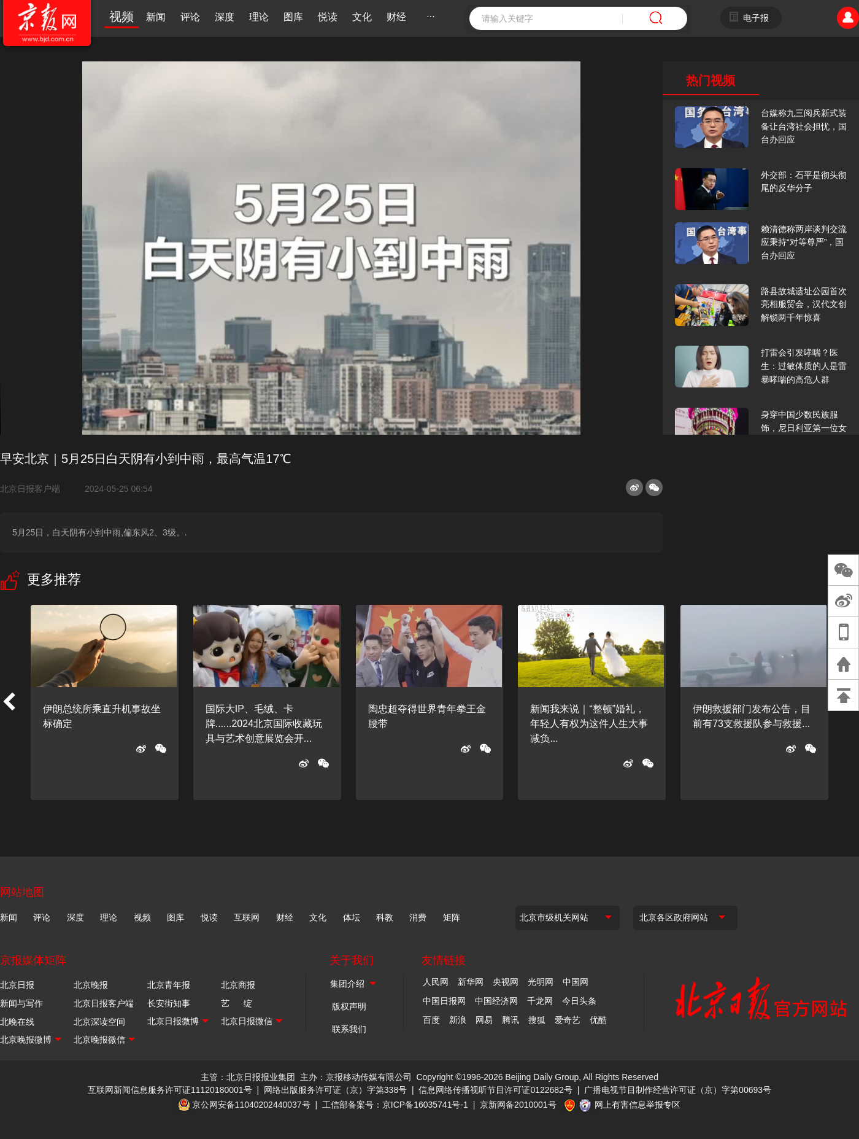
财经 (396, 17)
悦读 (327, 17)
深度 (224, 17)
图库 (293, 17)
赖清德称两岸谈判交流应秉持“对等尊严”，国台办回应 (804, 242)
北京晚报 (91, 985)
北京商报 (238, 985)
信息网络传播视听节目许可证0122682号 (495, 1090)
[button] (8, 702)
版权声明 (349, 1006)
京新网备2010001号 (518, 1105)
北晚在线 (17, 1022)
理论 (259, 17)
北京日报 (17, 985)
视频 (121, 16)
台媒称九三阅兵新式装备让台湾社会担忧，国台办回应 (804, 126)
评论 (190, 17)
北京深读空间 (99, 1022)
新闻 (156, 17)
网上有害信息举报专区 (637, 1105)
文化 (362, 17)
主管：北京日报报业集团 (248, 1077)
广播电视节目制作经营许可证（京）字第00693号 (677, 1090)
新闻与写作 (21, 1003)
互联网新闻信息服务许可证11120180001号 (170, 1090)
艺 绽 (236, 1003)
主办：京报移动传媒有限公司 (356, 1077)
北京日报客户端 (30, 489)
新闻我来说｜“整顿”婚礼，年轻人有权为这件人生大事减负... (589, 724)
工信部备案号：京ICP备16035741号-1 (395, 1105)
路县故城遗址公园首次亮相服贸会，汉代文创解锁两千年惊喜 (804, 304)
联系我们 (349, 1029)
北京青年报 (168, 985)
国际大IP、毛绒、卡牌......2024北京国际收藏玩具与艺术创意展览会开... (264, 724)
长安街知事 (168, 1003)
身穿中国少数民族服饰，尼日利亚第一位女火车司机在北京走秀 (804, 428)
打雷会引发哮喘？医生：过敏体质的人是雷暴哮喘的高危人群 (804, 366)
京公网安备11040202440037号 (251, 1105)
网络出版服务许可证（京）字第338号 (335, 1090)
